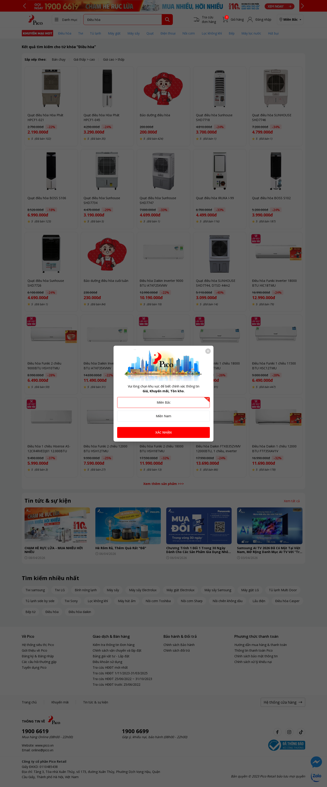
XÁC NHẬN (163, 432)
